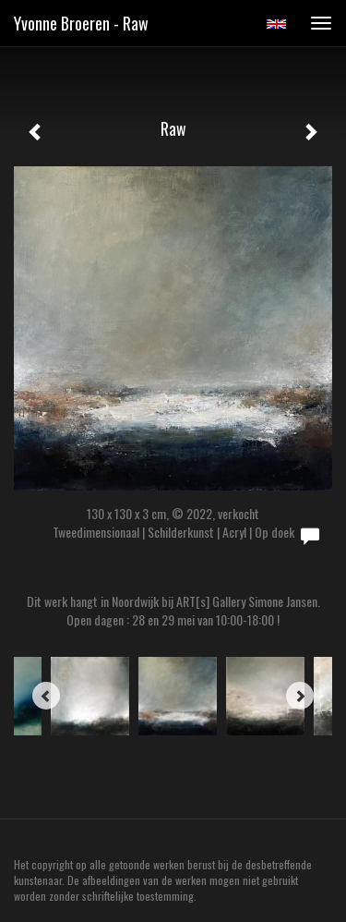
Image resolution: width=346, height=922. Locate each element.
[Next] (300, 696)
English (276, 24)
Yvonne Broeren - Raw (81, 23)
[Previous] (46, 696)
